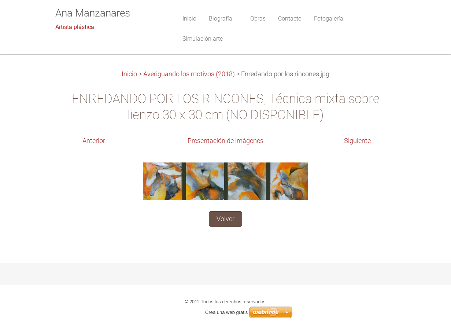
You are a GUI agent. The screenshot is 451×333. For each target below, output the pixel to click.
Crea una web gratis (226, 312)
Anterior (93, 140)
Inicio (129, 74)
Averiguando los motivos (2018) (189, 74)
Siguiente (357, 140)
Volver (225, 219)
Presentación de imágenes (225, 140)
